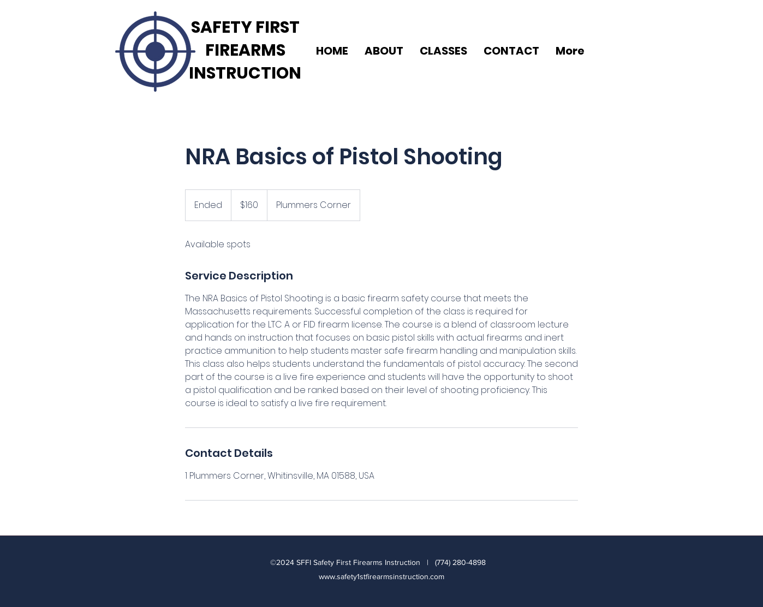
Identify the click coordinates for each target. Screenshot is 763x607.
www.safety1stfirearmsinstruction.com (381, 576)
